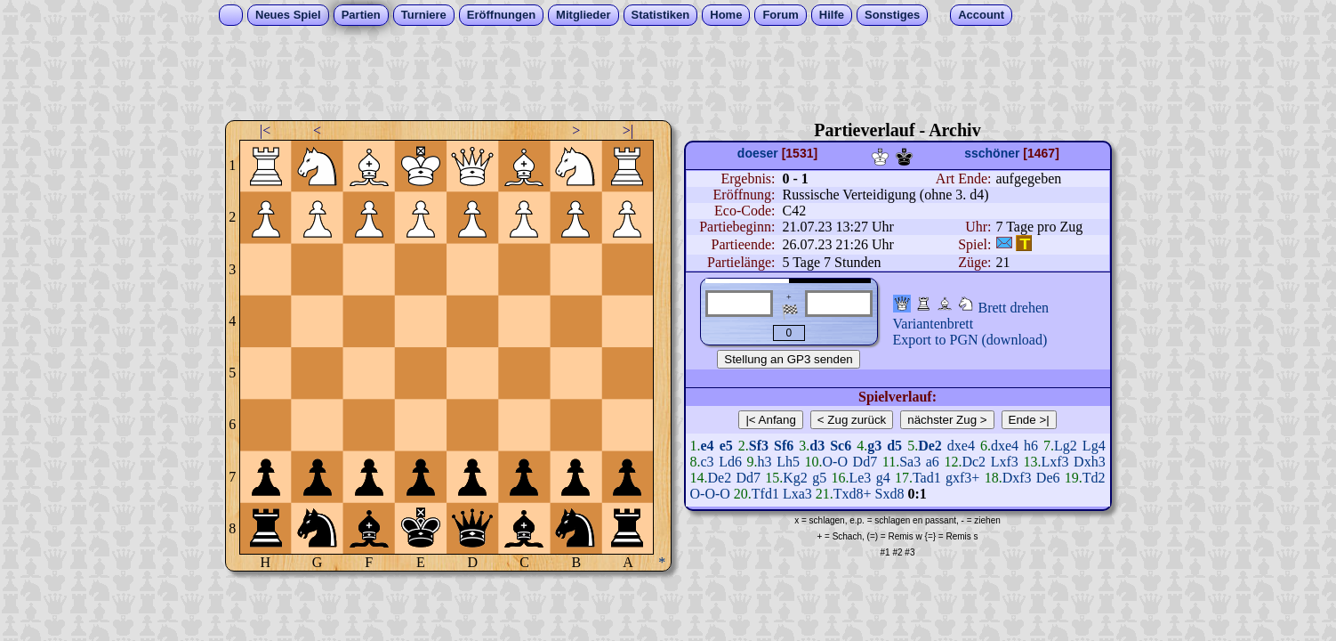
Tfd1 (765, 493)
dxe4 (961, 445)
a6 (932, 461)
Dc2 (974, 461)
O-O (835, 461)
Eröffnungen (501, 14)
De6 (1048, 477)
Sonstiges (892, 14)
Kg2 (795, 477)
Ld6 (730, 461)
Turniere (424, 14)
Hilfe (831, 14)
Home (726, 14)
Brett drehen (1014, 307)
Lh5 (788, 461)
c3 (707, 461)
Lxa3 (797, 493)
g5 (819, 477)
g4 (883, 477)
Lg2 (1065, 445)
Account (981, 14)
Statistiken (661, 14)
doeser (757, 153)
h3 (765, 461)
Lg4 (1094, 445)
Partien (361, 14)
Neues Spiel (288, 14)
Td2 (1094, 477)
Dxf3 (1017, 477)
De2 (720, 477)
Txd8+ (852, 493)
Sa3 (910, 461)
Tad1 (927, 477)
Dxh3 (1090, 461)
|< (265, 130)
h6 (1031, 445)
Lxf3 (1004, 461)
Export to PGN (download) (970, 339)
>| (628, 130)
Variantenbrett (933, 323)
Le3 (860, 477)
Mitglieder (583, 14)
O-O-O (710, 493)
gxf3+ (962, 477)
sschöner (991, 153)
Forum (780, 14)
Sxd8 (890, 493)
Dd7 (865, 461)
